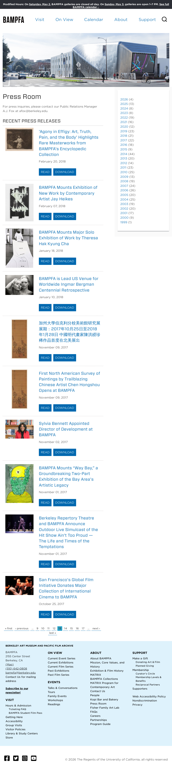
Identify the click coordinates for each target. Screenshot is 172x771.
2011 (123, 167)
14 (65, 628)
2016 (123, 144)
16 (77, 628)
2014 (123, 154)
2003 (124, 204)
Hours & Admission (18, 705)
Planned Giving (145, 666)
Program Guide (100, 723)
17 (83, 628)
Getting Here (14, 717)
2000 (124, 217)
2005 (124, 195)
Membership (140, 669)
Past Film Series (58, 674)
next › (96, 628)
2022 (124, 117)
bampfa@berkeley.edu (21, 672)
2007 (124, 186)
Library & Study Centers (22, 733)
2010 (123, 172)
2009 (124, 176)
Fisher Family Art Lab (104, 707)
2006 (124, 190)
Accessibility (14, 721)
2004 (124, 199)
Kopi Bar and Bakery (104, 699)
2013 (123, 158)
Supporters (139, 688)
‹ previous (21, 628)
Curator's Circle (145, 673)
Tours (51, 691)
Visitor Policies (15, 729)
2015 (123, 149)
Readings (54, 704)
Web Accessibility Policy (149, 696)
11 (48, 628)
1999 (123, 222)
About (121, 19)
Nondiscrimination (144, 700)
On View (64, 19)
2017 (123, 140)
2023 (124, 113)
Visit (39, 19)
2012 (123, 163)
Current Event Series (61, 658)
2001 (123, 213)
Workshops (55, 700)
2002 (124, 208)
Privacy (137, 704)
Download (64, 172)
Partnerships (98, 719)
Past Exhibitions (58, 670)
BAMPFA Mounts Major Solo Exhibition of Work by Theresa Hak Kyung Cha (68, 238)
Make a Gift (140, 658)
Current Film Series (60, 666)
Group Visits (14, 725)
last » (52, 632)
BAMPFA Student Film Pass (25, 713)
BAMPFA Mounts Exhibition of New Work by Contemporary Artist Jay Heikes (68, 193)
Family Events (57, 696)
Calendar (93, 19)
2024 (124, 108)
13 (59, 628)
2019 (123, 131)
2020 (124, 126)
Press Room (98, 703)
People (94, 695)
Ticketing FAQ (17, 709)
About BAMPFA (100, 658)
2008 (124, 181)
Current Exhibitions (60, 662)
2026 (124, 99)
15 (71, 628)
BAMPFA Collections (104, 678)
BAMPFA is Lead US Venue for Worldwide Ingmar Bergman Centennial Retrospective (68, 284)
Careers (95, 715)
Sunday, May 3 (114, 4)
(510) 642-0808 (16, 668)
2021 (123, 122)
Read (45, 172)
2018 (123, 135)
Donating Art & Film (148, 662)
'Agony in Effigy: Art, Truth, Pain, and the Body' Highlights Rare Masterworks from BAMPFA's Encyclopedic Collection (68, 143)
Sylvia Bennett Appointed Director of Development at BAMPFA (66, 429)
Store (9, 737)
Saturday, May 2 (39, 4)
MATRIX (95, 674)
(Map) (10, 664)
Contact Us (13, 676)
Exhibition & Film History (107, 670)
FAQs (93, 711)
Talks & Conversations (63, 687)
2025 (124, 104)
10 (42, 628)
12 (54, 628)
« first (8, 628)
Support (147, 19)
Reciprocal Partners (148, 684)
